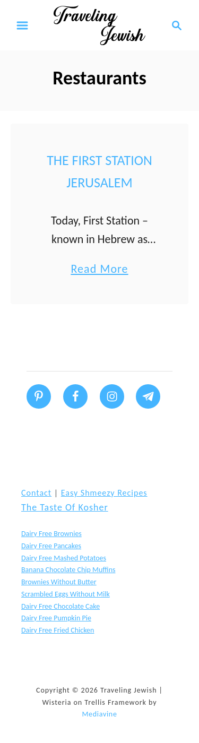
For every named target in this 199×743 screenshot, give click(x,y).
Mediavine (99, 714)
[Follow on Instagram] (112, 396)
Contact (36, 493)
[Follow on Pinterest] (39, 396)
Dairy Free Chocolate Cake (60, 606)
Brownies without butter (59, 581)
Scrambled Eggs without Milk (65, 594)
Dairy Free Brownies (51, 533)
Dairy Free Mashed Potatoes (63, 558)
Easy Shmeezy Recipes (104, 493)
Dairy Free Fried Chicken (57, 630)
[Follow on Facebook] (75, 396)
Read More (99, 269)
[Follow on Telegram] (148, 396)
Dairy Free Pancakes (51, 545)
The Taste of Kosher (64, 507)
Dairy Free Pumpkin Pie (56, 618)
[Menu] (22, 25)
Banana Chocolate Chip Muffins (68, 569)
